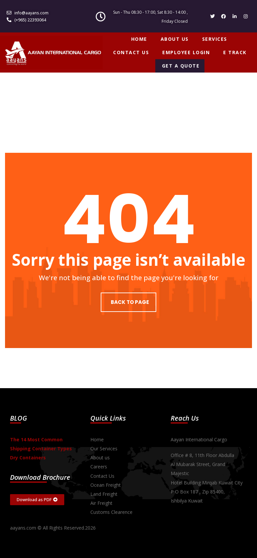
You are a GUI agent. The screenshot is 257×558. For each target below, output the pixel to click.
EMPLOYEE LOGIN (186, 52)
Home (97, 439)
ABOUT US (175, 39)
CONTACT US (131, 52)
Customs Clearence (111, 512)
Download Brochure (40, 477)
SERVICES (214, 39)
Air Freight (101, 503)
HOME (139, 39)
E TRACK (235, 52)
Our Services (103, 448)
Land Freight (103, 494)
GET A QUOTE (181, 66)
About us (100, 457)
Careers (98, 466)
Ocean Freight (105, 485)
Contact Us (102, 476)
